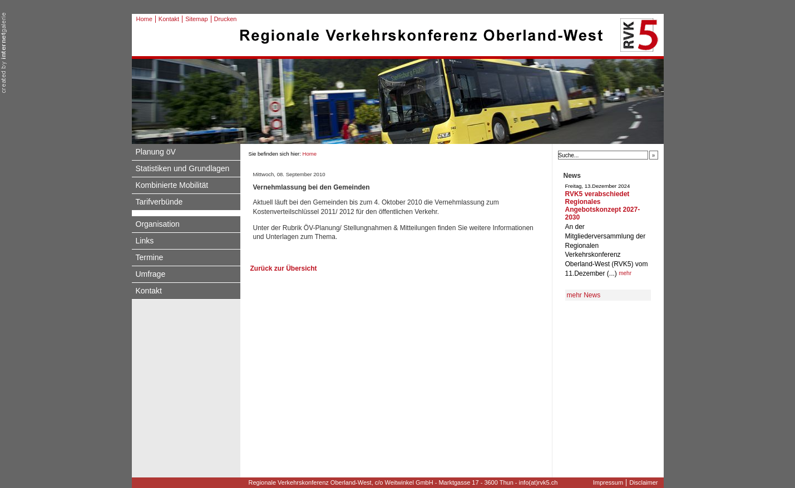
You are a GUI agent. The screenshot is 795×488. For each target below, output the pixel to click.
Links (145, 240)
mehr (625, 273)
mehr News (584, 295)
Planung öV (156, 151)
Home (144, 19)
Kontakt (169, 19)
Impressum (608, 482)
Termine (150, 257)
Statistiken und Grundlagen (183, 168)
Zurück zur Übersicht (283, 268)
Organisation (158, 224)
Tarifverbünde (159, 201)
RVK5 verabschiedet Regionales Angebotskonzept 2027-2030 (602, 205)
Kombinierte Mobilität (172, 185)
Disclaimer (643, 482)
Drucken (225, 19)
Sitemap (196, 19)
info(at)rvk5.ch (538, 482)
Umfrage (151, 274)
